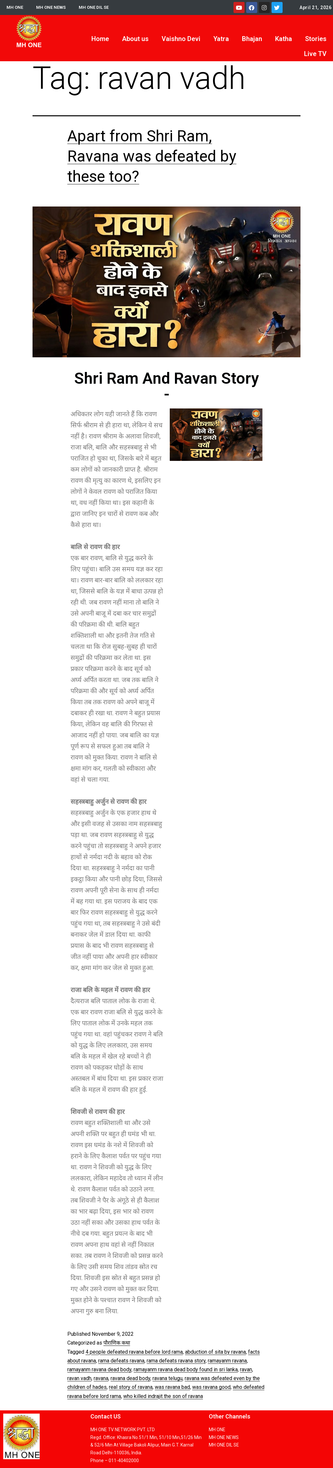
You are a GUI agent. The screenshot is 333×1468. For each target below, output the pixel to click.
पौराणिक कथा (116, 1343)
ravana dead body (130, 1378)
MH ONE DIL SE (96, 7)
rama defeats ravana (121, 1361)
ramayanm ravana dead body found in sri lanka (186, 1369)
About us (135, 39)
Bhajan (252, 39)
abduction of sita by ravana (215, 1352)
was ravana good (211, 1387)
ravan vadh (79, 1378)
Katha (283, 39)
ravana (101, 1378)
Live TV (315, 54)
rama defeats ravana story (176, 1361)
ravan (246, 1369)
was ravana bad (172, 1387)
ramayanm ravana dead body (99, 1369)
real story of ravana (131, 1387)
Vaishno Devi (181, 39)
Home (100, 39)
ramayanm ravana (227, 1361)
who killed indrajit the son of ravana (163, 1396)
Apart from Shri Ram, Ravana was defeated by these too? (151, 156)
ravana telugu (167, 1378)
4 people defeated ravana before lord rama (134, 1352)
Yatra (221, 39)
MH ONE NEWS (52, 7)
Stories (315, 39)
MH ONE (15, 7)
